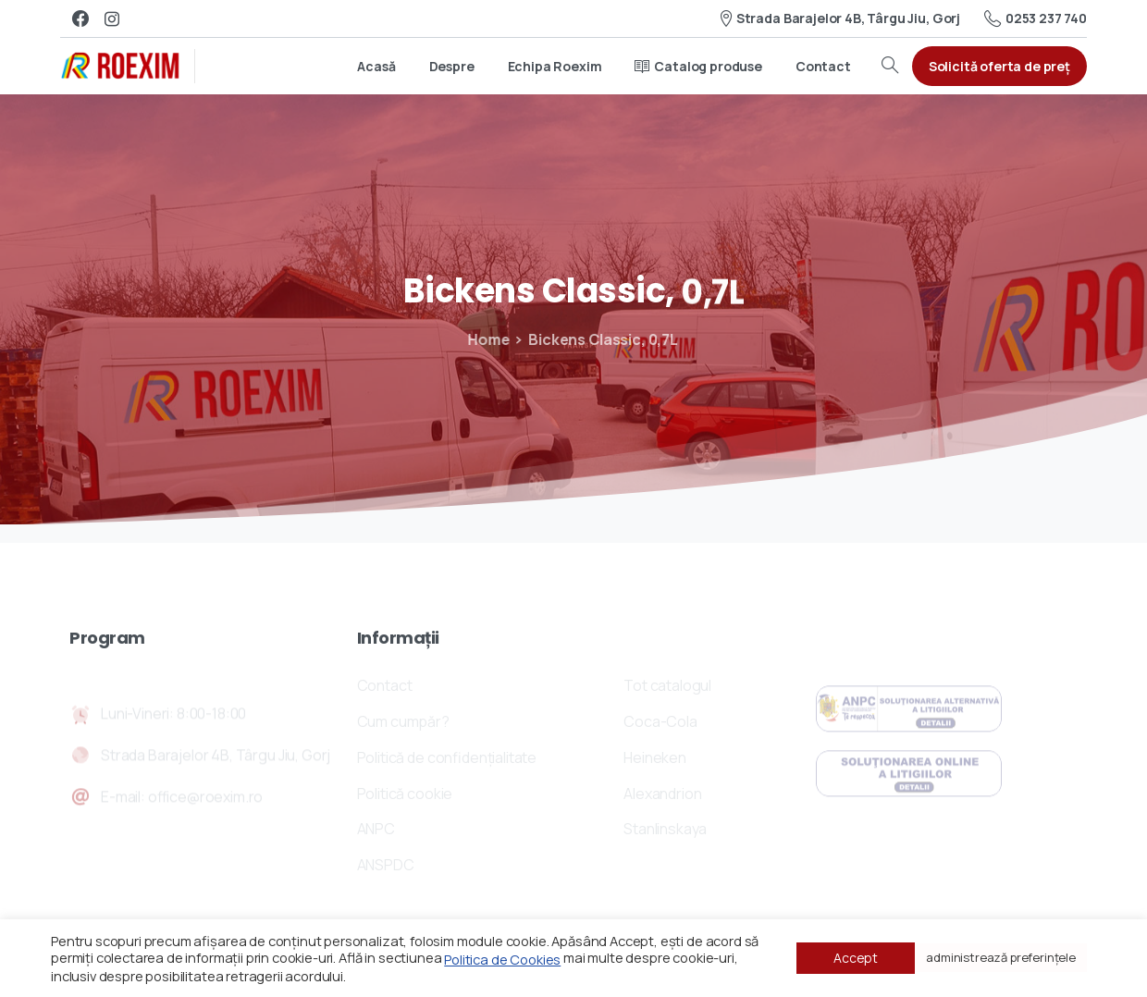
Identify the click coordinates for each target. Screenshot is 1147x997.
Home (479, 339)
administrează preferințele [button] (1001, 957)
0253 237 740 (1035, 18)
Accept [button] (855, 957)
